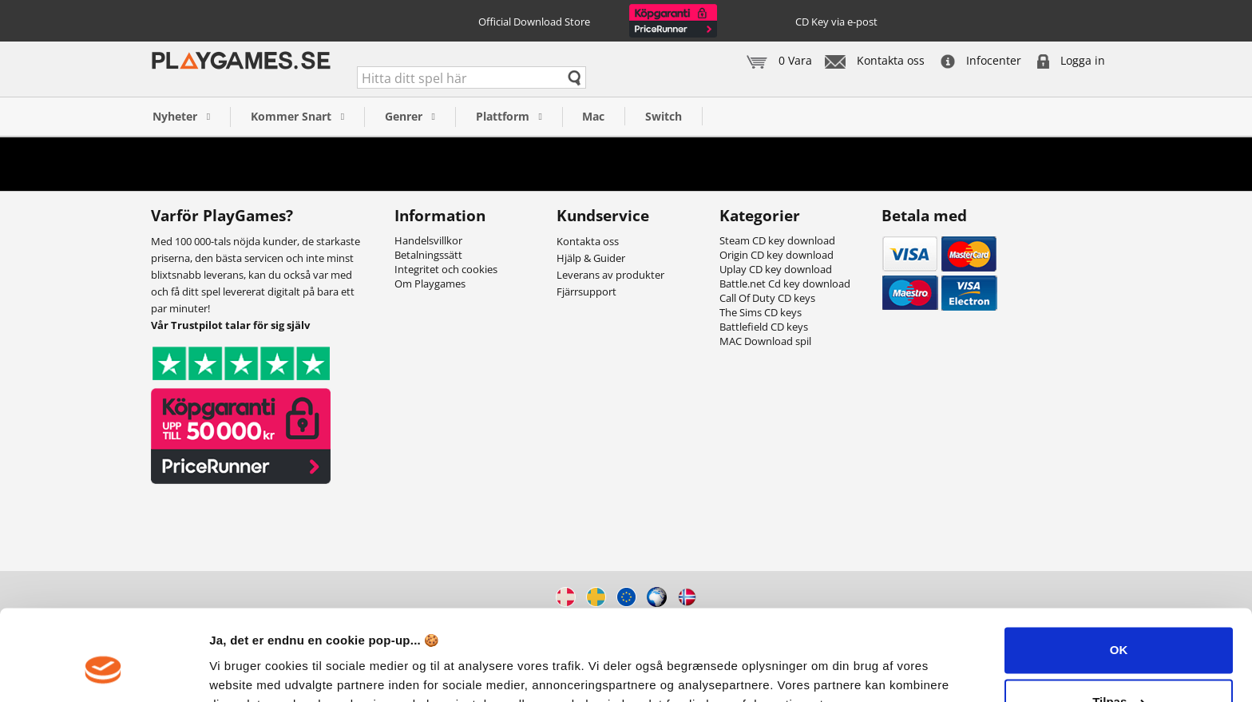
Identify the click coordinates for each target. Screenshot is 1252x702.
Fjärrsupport (586, 291)
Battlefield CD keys (763, 326)
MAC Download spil (765, 341)
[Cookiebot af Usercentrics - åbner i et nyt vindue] (103, 671)
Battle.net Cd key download (784, 283)
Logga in (1071, 60)
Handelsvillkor (428, 240)
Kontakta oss (875, 60)
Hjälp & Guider (591, 258)
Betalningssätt (428, 255)
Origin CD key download (776, 255)
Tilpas (1119, 624)
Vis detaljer (241, 670)
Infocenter (981, 60)
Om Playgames (430, 283)
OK (1119, 572)
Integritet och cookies (445, 269)
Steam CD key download (777, 240)
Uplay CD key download (775, 269)
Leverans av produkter (610, 275)
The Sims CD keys (760, 312)
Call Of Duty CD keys (767, 298)
